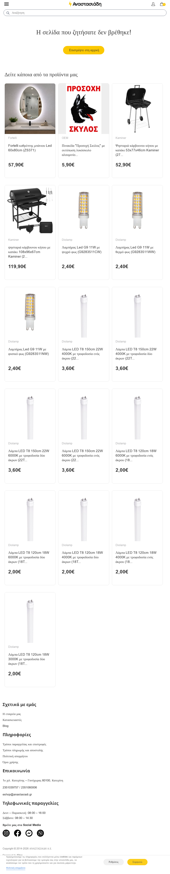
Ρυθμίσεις (113, 862)
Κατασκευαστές (12, 723)
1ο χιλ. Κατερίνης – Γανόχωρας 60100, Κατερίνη (33, 783)
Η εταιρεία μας (12, 717)
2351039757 (10, 790)
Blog (5, 729)
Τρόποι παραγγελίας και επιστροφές (24, 747)
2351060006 (29, 790)
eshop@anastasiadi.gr (17, 797)
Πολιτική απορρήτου (15, 759)
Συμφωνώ (137, 862)
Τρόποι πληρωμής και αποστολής (23, 753)
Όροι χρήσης (10, 765)
